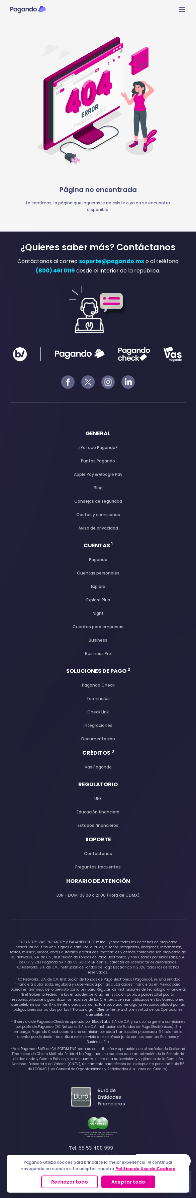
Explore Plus (98, 600)
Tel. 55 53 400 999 (98, 1152)
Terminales (98, 698)
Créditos (98, 753)
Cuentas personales (98, 573)
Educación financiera (98, 812)
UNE (98, 798)
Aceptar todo (128, 1182)
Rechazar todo (69, 1182)
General (98, 433)
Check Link (98, 712)
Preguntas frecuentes (98, 867)
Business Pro (98, 653)
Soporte (98, 839)
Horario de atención (98, 881)
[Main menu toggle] (182, 9)
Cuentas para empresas (98, 627)
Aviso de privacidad (98, 528)
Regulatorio (98, 784)
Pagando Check (98, 685)
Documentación (98, 739)
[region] (98, 1174)
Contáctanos (98, 853)
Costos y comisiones (98, 514)
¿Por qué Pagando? (98, 447)
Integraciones (98, 725)
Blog (98, 488)
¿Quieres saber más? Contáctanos (98, 247)
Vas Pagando (98, 767)
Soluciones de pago (98, 671)
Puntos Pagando (98, 461)
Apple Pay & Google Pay (98, 474)
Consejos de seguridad (98, 501)
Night (98, 613)
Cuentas (98, 545)
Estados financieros (98, 825)
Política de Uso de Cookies (145, 1168)
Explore (98, 586)
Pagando (98, 559)
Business (98, 640)
